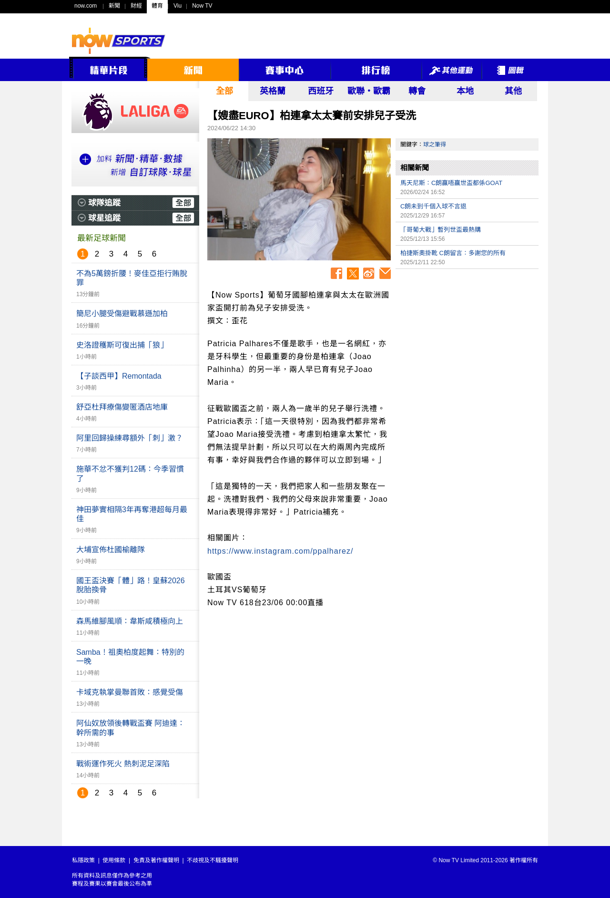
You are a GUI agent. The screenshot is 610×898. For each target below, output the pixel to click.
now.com (85, 6)
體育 (157, 6)
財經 (136, 6)
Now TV (202, 6)
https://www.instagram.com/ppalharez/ (280, 551)
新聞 (114, 6)
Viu (177, 6)
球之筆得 (434, 144)
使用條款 (113, 860)
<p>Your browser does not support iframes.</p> (467, 341)
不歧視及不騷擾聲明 (212, 860)
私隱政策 (83, 860)
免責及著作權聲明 (156, 860)
